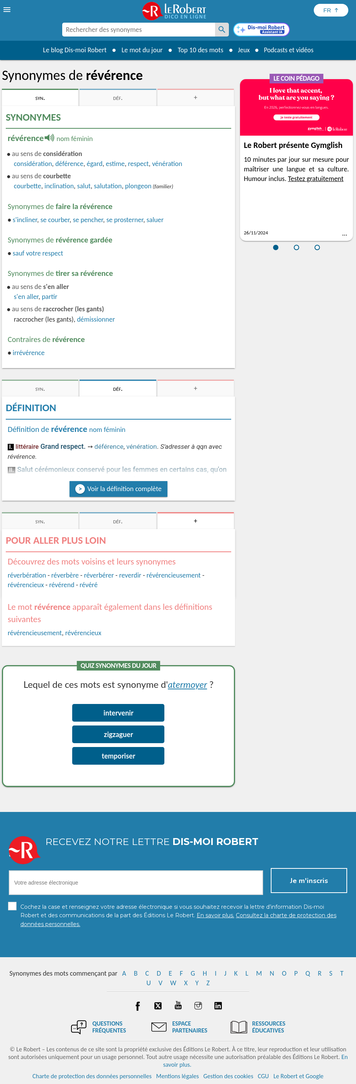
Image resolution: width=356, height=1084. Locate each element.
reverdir (130, 575)
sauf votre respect (38, 253)
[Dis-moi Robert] (261, 30)
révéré (88, 585)
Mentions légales (177, 1076)
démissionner (96, 319)
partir (50, 296)
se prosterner (124, 220)
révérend (62, 585)
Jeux (242, 50)
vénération (167, 163)
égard (95, 163)
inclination (59, 186)
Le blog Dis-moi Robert (73, 50)
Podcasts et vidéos (289, 50)
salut (84, 186)
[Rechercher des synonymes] (222, 30)
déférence (69, 163)
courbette (27, 186)
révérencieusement (174, 575)
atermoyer (187, 684)
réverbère (65, 575)
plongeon (138, 186)
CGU (263, 1076)
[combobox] (138, 30)
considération (33, 163)
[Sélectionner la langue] (331, 10)
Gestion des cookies (228, 1076)
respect (138, 163)
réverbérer (99, 575)
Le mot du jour (140, 50)
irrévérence (29, 353)
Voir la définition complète (124, 489)
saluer (155, 220)
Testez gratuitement (316, 178)
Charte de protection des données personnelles (92, 1076)
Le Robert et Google (298, 1076)
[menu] (7, 10)
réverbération (27, 575)
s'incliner (25, 220)
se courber (55, 220)
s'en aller (26, 296)
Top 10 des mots (198, 50)
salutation (108, 186)
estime (115, 163)
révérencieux (26, 585)
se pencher (88, 220)
